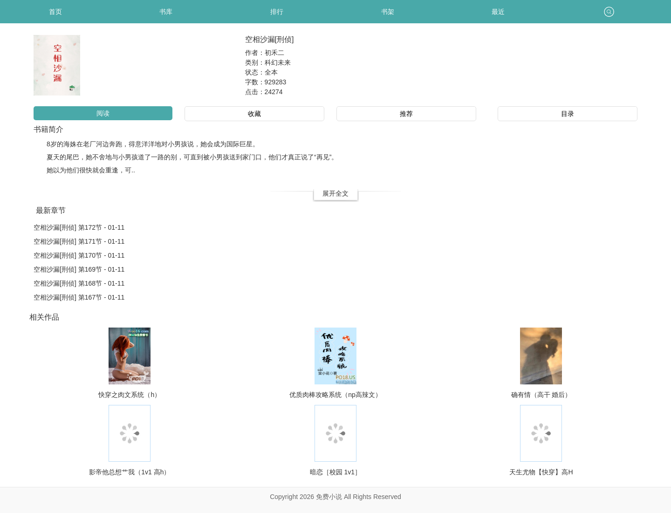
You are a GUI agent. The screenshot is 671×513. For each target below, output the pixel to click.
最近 (498, 11)
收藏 (254, 113)
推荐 (406, 113)
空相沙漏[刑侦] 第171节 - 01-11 (79, 241)
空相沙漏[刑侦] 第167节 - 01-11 (79, 297)
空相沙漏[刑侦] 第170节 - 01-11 (79, 255)
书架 (387, 11)
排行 (276, 11)
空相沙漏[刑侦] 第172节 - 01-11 (79, 227)
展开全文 (335, 193)
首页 (55, 11)
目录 (567, 113)
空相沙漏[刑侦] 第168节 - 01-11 (79, 283)
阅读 (103, 113)
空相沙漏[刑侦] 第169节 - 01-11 (79, 269)
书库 (165, 11)
